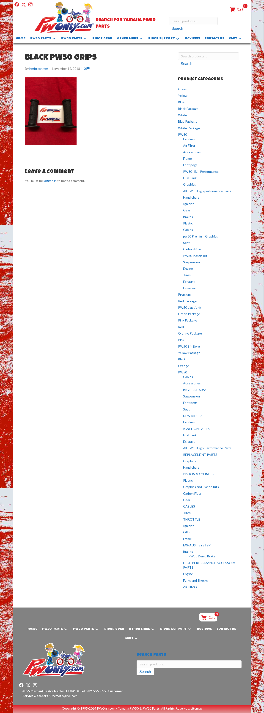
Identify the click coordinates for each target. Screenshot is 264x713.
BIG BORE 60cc (194, 390)
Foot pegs (190, 165)
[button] (16, 4)
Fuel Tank (190, 178)
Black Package (188, 109)
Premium (184, 294)
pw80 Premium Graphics (200, 236)
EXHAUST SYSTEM (197, 545)
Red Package (187, 301)
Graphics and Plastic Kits (201, 487)
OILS (186, 532)
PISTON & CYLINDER (198, 474)
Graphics (189, 184)
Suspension (191, 262)
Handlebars (191, 197)
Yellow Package (189, 353)
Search (177, 28)
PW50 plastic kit (189, 307)
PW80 (182, 134)
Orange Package (190, 333)
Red (181, 327)
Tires (187, 275)
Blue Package (187, 121)
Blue (181, 102)
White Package (189, 128)
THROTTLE (191, 519)
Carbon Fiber (192, 249)
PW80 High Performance (201, 171)
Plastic (188, 223)
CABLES (189, 506)
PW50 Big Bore (189, 346)
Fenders (189, 139)
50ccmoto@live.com (63, 696)
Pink (181, 340)
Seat (186, 243)
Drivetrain (190, 288)
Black (182, 359)
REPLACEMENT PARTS (200, 454)
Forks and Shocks (195, 580)
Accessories (192, 152)
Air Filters (190, 587)
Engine (188, 268)
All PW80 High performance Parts (207, 191)
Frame (187, 158)
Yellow (182, 95)
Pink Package (187, 320)
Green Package (189, 314)
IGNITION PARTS (196, 429)
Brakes (188, 217)
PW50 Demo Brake (201, 556)
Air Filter (189, 145)
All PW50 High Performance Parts (207, 448)
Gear (186, 210)
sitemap (196, 708)
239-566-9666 (93, 691)
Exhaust (189, 282)
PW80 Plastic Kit (195, 256)
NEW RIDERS (192, 416)
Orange (183, 366)
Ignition (188, 204)
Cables (188, 230)
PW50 (182, 372)
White (182, 115)
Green (182, 89)
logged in (50, 181)
